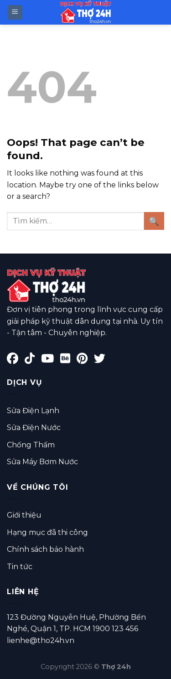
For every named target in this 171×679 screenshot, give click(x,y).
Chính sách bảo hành (45, 549)
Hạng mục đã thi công (47, 532)
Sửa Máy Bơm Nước (42, 461)
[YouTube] (50, 360)
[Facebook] (16, 360)
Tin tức (19, 566)
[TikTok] (33, 360)
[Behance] (68, 360)
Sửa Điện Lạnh (33, 410)
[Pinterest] (85, 360)
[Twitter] (102, 360)
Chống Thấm (31, 445)
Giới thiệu (24, 515)
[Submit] (154, 221)
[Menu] (15, 12)
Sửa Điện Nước (34, 427)
